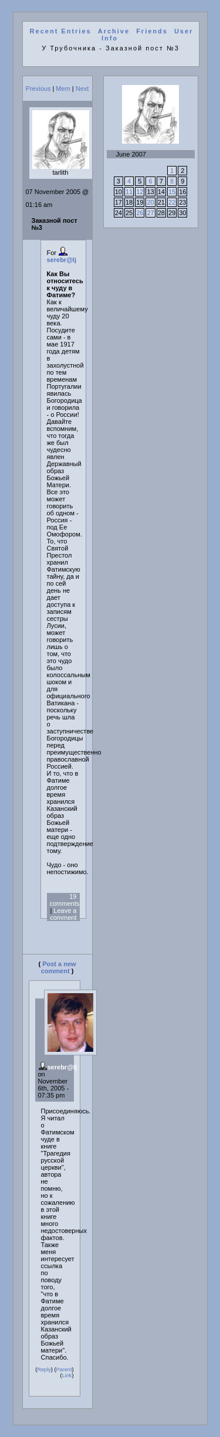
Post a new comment (58, 967)
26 (139, 212)
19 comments (65, 900)
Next (82, 88)
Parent (64, 1370)
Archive (114, 31)
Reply (43, 1370)
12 (139, 191)
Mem (63, 88)
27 (150, 212)
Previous (38, 88)
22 (171, 202)
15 (171, 191)
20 (150, 202)
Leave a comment (63, 914)
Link (67, 1375)
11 (129, 191)
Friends (152, 31)
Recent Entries (61, 31)
